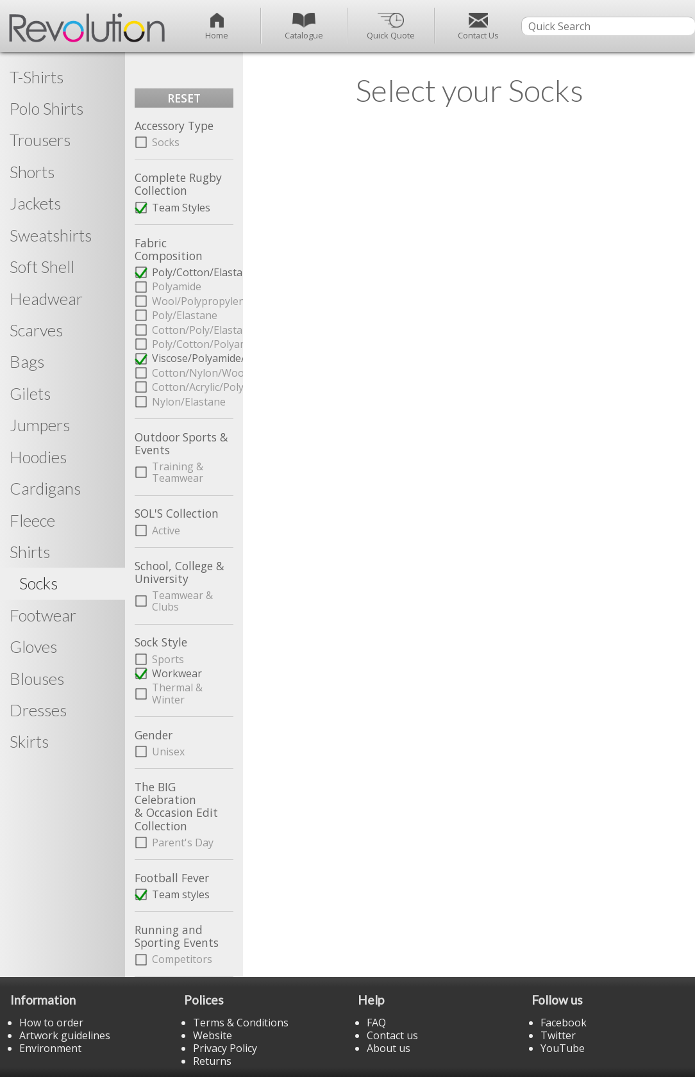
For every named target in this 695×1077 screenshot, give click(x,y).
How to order (51, 1022)
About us (388, 1048)
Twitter (558, 1035)
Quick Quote (391, 27)
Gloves (33, 646)
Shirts (30, 551)
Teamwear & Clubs (182, 601)
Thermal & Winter (177, 693)
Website (212, 1035)
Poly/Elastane (184, 315)
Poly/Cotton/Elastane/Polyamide (192, 272)
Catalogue (304, 27)
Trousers (40, 139)
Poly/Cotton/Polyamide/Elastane (192, 344)
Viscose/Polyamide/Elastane (192, 358)
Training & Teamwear (177, 472)
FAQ (376, 1022)
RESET (184, 98)
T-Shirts (36, 76)
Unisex (168, 751)
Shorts (32, 171)
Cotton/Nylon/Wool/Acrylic (192, 373)
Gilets (30, 393)
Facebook (563, 1022)
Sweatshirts (51, 235)
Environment (50, 1048)
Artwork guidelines (64, 1035)
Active (166, 530)
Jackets (35, 203)
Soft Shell (42, 266)
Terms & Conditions (241, 1022)
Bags (27, 361)
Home (216, 27)
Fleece (32, 520)
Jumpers (40, 424)
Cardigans (45, 488)
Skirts (29, 741)
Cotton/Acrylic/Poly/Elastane (192, 387)
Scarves (36, 330)
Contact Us (478, 27)
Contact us (392, 1035)
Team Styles (181, 208)
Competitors (182, 959)
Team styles (181, 894)
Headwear (46, 298)
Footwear (43, 615)
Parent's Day (183, 842)
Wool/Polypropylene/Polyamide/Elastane (192, 301)
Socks (166, 142)
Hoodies (38, 456)
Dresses (38, 709)
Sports (168, 659)
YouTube (562, 1048)
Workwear (177, 673)
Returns (212, 1061)
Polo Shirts (46, 108)
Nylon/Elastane (189, 402)
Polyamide (176, 286)
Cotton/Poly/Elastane (192, 330)
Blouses (37, 678)
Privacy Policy (225, 1048)
